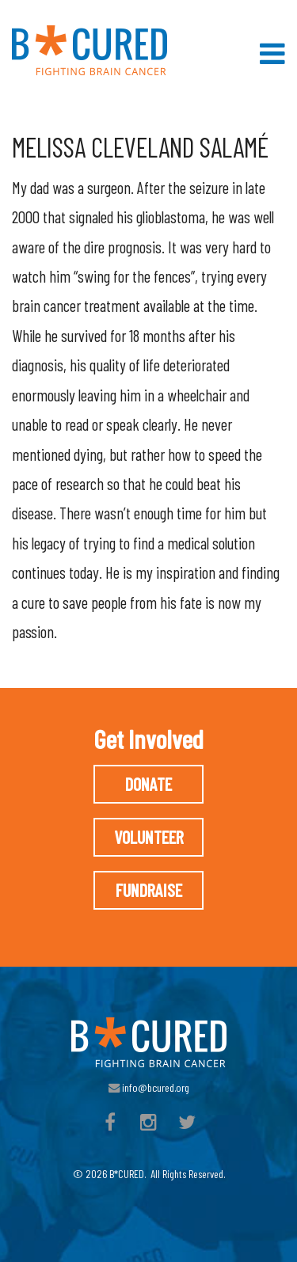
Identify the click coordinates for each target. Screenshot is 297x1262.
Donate (148, 784)
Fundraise (149, 890)
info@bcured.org (149, 1087)
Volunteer (149, 837)
